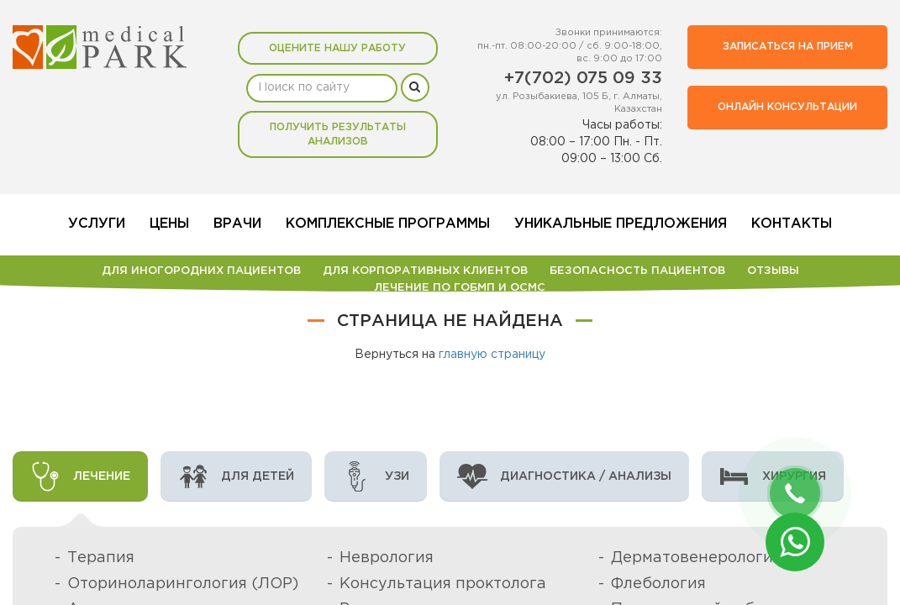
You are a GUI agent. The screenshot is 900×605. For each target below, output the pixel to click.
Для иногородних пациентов (201, 271)
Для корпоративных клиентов (425, 271)
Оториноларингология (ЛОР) (182, 584)
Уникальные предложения (620, 224)
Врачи (237, 224)
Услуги (96, 224)
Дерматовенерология (696, 558)
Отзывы (773, 271)
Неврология (386, 558)
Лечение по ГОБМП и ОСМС (459, 287)
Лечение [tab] (80, 476)
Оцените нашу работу (337, 48)
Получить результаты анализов (338, 134)
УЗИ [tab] (375, 476)
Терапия (100, 558)
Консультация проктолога (442, 584)
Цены (169, 224)
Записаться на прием (788, 46)
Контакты (791, 224)
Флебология (658, 584)
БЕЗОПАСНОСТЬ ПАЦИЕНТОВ (637, 271)
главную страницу (492, 355)
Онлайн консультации (787, 107)
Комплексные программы (388, 224)
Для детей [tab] (236, 476)
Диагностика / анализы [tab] (564, 476)
